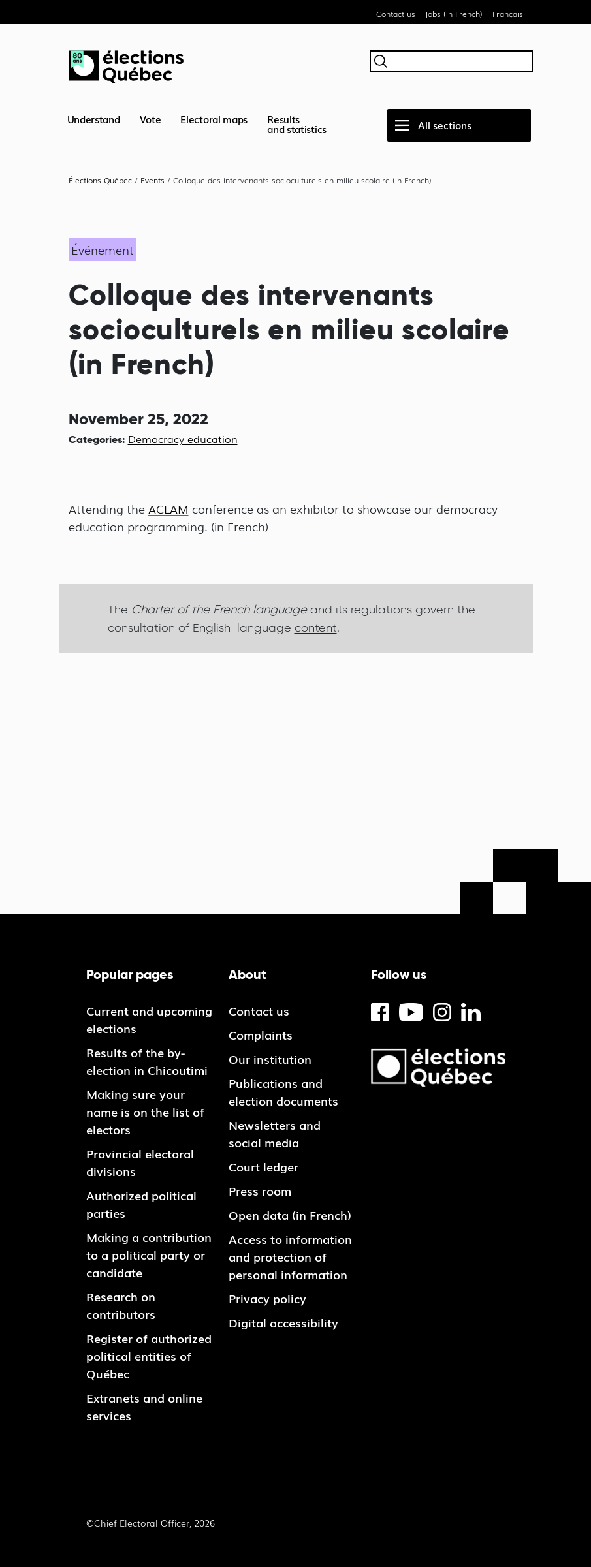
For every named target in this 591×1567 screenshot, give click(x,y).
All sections (444, 124)
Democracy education (183, 438)
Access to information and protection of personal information (290, 1256)
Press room (260, 1190)
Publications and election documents (283, 1091)
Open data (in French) (290, 1214)
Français (507, 14)
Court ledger (263, 1166)
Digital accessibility (283, 1322)
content (316, 627)
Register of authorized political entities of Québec (149, 1355)
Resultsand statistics (297, 124)
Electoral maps (214, 119)
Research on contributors (120, 1305)
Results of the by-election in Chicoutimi (147, 1061)
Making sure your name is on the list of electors (145, 1111)
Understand (93, 119)
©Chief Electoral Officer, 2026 (150, 1522)
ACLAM (168, 508)
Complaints (261, 1034)
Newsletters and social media (275, 1133)
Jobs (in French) (454, 14)
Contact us (395, 14)
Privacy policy (267, 1298)
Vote (150, 119)
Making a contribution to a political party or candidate (149, 1254)
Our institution (270, 1058)
